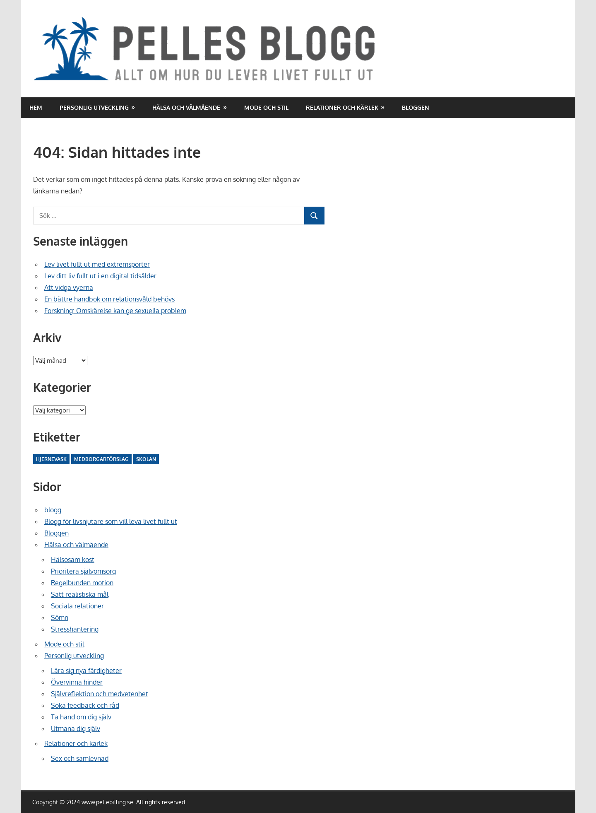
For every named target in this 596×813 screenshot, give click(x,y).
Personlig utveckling (94, 107)
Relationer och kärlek (342, 107)
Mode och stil (266, 107)
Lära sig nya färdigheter (86, 670)
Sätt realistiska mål (79, 594)
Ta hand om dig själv (81, 717)
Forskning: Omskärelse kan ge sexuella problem (115, 310)
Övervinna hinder (77, 682)
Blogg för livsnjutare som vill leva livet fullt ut (110, 521)
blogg (52, 510)
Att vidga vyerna (68, 287)
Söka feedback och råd (85, 705)
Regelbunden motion (82, 583)
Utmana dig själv (75, 728)
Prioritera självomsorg (83, 571)
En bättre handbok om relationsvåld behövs (109, 299)
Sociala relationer (77, 606)
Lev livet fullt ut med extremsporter (97, 264)
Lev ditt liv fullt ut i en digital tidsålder (100, 276)
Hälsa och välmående (186, 107)
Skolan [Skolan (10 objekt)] (146, 459)
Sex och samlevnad (79, 758)
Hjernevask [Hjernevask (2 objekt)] (51, 459)
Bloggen (415, 107)
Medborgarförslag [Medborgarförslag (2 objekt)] (101, 459)
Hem (35, 107)
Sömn (59, 617)
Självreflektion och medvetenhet (99, 694)
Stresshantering (75, 629)
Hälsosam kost (72, 559)
